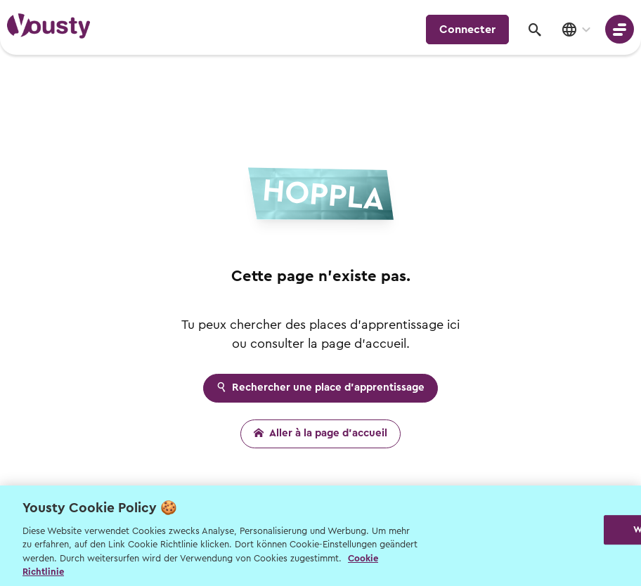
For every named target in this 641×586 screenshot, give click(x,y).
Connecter (467, 29)
